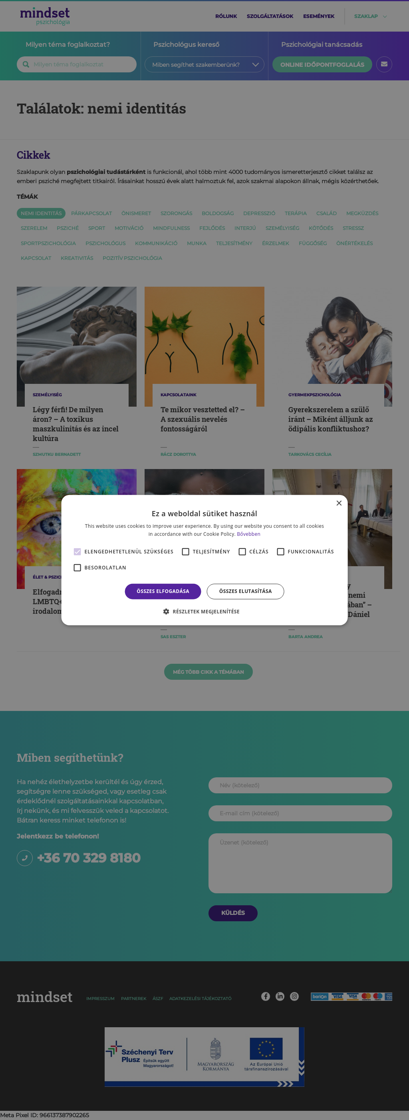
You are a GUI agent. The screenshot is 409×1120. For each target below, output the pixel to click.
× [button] (338, 503)
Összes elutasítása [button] (245, 591)
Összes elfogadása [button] (163, 591)
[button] (204, 611)
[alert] (204, 560)
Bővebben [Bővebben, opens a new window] (248, 534)
